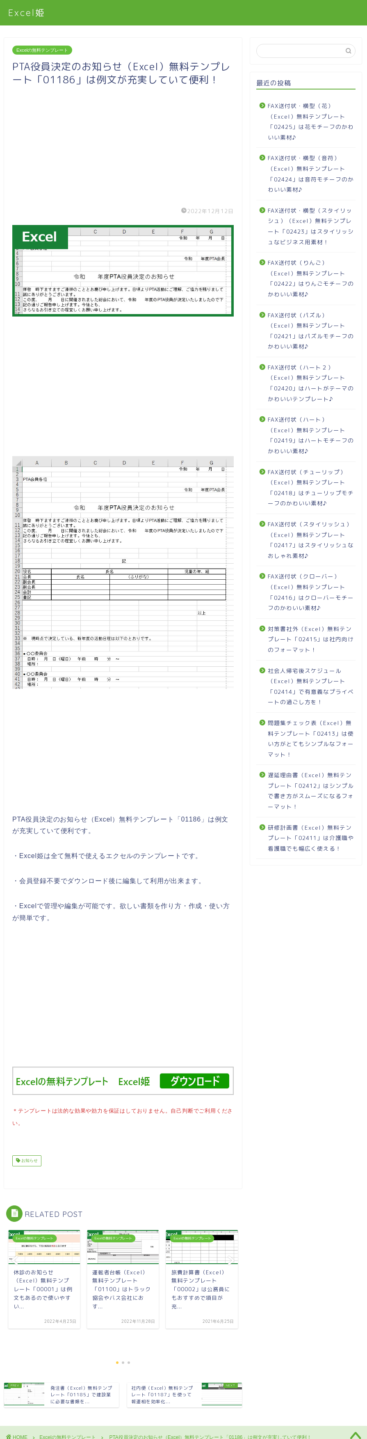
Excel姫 (27, 12)
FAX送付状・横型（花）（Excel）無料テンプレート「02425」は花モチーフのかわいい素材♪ (311, 121)
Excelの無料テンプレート (42, 50)
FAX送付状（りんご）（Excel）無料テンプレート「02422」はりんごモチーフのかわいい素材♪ (311, 278)
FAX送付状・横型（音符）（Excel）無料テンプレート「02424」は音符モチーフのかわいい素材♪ (311, 173)
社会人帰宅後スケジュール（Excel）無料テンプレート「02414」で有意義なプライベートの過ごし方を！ (311, 686)
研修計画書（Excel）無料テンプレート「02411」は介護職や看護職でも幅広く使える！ (311, 838)
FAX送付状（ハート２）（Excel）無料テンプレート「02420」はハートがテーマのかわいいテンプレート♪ (311, 383)
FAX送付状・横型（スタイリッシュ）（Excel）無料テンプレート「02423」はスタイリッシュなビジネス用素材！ (311, 226)
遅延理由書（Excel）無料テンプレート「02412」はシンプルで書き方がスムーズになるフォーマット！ (311, 790)
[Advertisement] (123, 143)
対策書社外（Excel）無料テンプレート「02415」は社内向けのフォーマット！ (311, 639)
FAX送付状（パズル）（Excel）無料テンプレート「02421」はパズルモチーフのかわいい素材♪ (311, 331)
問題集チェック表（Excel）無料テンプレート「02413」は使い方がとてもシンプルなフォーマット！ (311, 738)
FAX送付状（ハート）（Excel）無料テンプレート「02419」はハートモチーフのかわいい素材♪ (311, 435)
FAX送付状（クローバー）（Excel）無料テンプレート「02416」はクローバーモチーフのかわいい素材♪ (311, 592)
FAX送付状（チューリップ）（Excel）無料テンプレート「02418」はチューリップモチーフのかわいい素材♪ (311, 487)
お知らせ (29, 1159)
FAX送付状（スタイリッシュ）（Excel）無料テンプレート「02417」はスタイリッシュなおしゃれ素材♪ (311, 540)
